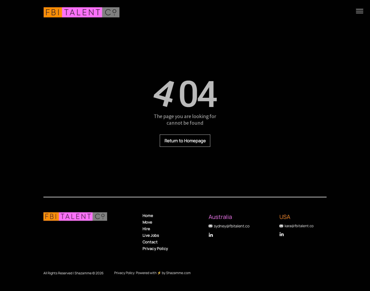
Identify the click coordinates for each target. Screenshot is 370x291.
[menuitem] (176, 215)
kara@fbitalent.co (299, 225)
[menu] (359, 11)
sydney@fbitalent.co (231, 226)
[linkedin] (210, 235)
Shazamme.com (178, 273)
